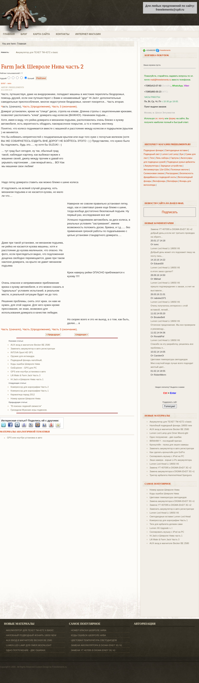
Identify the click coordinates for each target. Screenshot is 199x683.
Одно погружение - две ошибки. (166, 437)
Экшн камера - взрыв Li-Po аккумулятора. (171, 460)
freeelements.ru (31, 15)
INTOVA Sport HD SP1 (22, 352)
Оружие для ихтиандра (22, 356)
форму (172, 118)
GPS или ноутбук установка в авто (28, 371)
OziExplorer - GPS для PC (24, 368)
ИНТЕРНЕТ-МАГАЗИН (88, 34)
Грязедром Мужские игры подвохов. (29, 410)
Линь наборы (162, 158)
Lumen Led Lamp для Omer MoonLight (169, 433)
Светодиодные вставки (176, 150)
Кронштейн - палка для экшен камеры (169, 444)
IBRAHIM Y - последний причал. (166, 441)
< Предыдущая (53, 335)
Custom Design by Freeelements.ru (51, 667)
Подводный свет (152, 154)
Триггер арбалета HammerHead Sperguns (171, 475)
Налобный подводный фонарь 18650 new (171, 425)
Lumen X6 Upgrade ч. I (161, 528)
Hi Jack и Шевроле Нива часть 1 (27, 379)
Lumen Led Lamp (170, 154)
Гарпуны (175, 158)
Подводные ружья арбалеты (181, 162)
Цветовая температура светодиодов (169, 359)
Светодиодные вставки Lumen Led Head (170, 516)
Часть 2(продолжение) (36, 106)
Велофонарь (159, 181)
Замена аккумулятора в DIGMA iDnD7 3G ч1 (172, 471)
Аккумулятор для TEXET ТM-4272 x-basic (37, 52)
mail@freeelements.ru (160, 79)
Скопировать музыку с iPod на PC (167, 456)
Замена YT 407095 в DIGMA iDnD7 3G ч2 (171, 229)
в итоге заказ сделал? (162, 271)
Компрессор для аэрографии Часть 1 (30, 391)
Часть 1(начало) (11, 329)
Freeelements (165, 50)
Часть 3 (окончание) (64, 106)
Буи (181, 154)
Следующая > (81, 335)
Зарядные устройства (171, 166)
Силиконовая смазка (154, 173)
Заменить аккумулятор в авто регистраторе (33, 348)
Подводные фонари (153, 150)
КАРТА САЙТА (41, 34)
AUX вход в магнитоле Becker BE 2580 (30, 345)
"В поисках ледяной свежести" (26, 406)
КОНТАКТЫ (62, 34)
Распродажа (172, 173)
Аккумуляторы (152, 166)
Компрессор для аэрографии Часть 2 (30, 387)
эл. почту (159, 118)
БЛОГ (24, 34)
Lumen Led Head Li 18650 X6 (165, 248)
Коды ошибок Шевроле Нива (25, 364)
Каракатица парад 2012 (23, 394)
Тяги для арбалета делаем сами (166, 524)
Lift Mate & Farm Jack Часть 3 (25, 375)
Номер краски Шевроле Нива (25, 398)
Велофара (172, 181)
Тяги (152, 158)
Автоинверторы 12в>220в (156, 169)
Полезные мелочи (179, 169)
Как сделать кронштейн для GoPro (167, 452)
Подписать (170, 212)
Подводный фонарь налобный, (26, 360)
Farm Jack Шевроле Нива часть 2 (42, 66)
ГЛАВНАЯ (9, 34)
